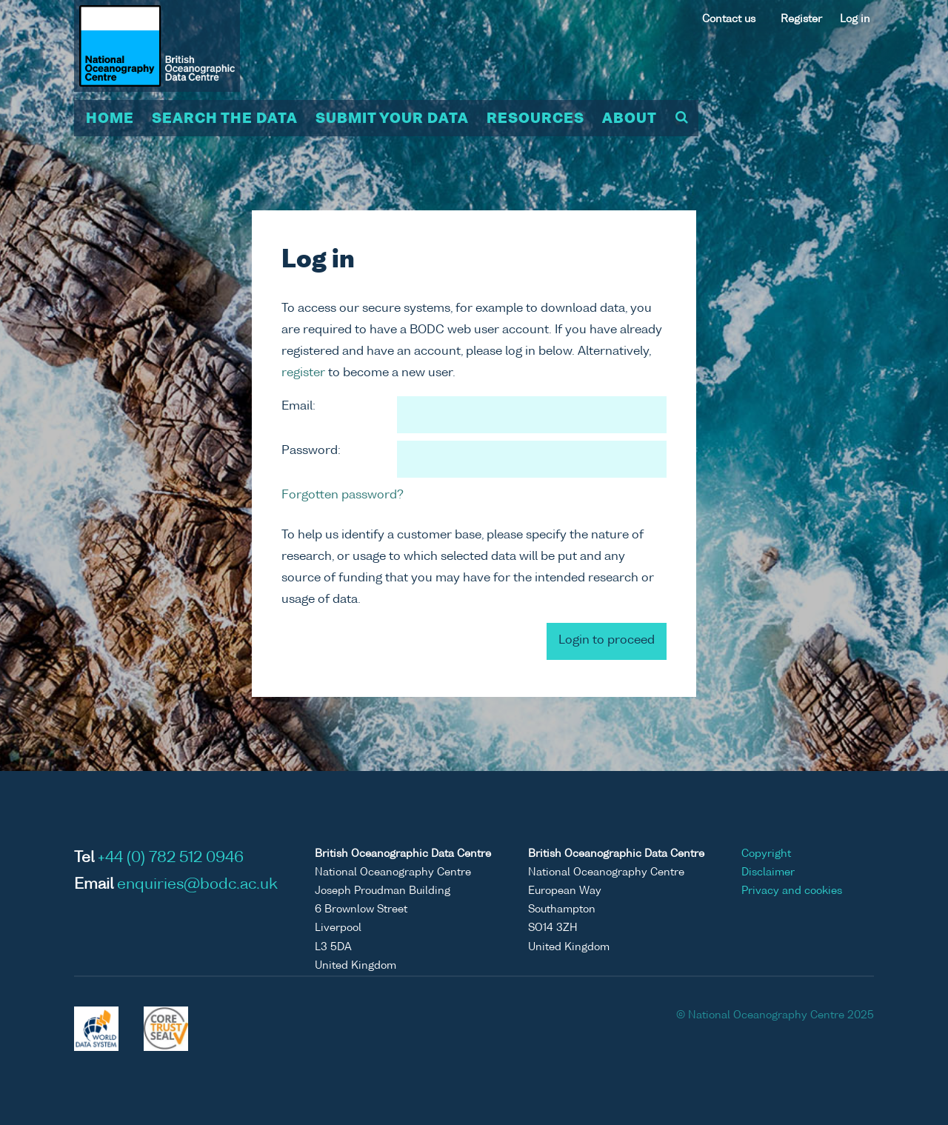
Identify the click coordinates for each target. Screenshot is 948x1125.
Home (110, 119)
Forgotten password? (342, 495)
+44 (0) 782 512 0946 (171, 858)
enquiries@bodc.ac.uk (197, 885)
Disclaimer (768, 872)
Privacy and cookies (791, 891)
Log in (855, 19)
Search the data (225, 119)
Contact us (728, 19)
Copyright (766, 854)
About (629, 119)
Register (801, 19)
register (303, 373)
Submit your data (392, 119)
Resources (535, 119)
